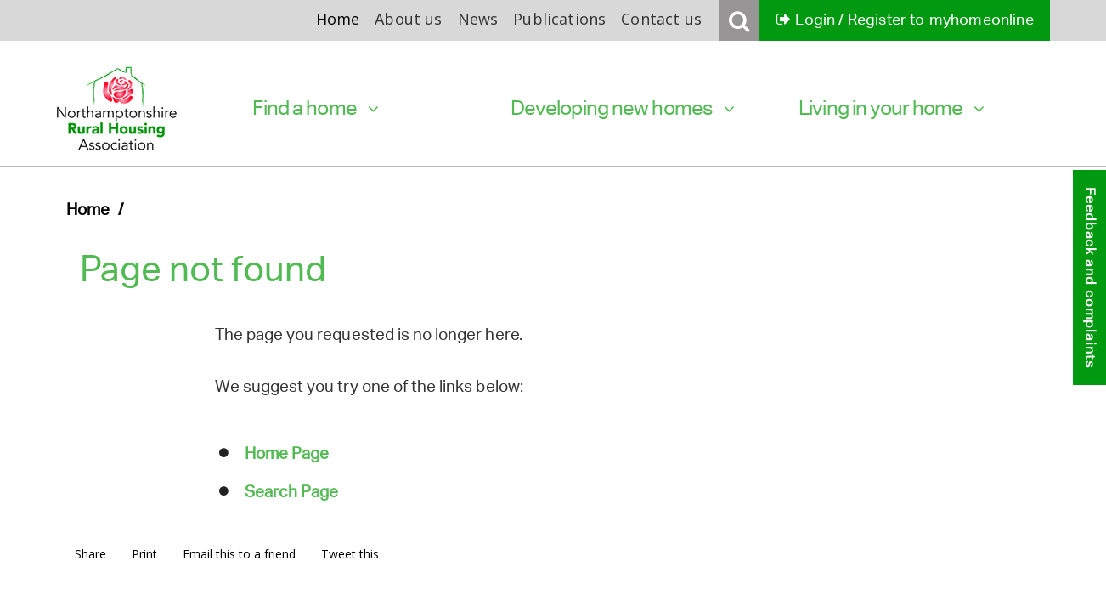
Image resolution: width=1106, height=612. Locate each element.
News (478, 18)
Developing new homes (623, 107)
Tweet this (350, 554)
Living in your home (891, 107)
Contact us (661, 18)
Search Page (291, 492)
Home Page (287, 453)
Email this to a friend (239, 554)
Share (90, 554)
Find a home (315, 107)
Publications (559, 18)
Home (338, 18)
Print (144, 554)
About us (408, 18)
